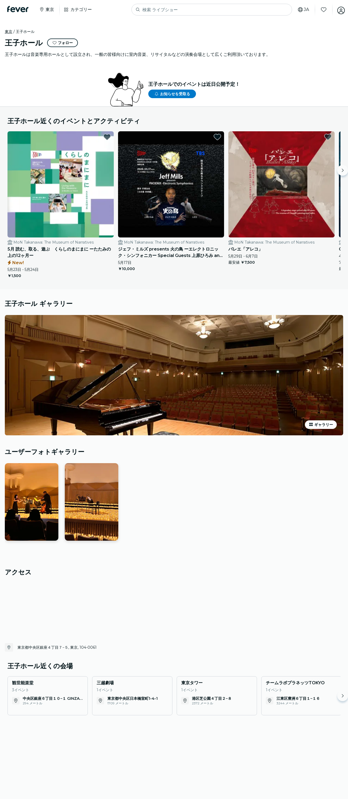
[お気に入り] (320, 9)
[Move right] (342, 170)
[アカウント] (338, 9)
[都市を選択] (47, 9)
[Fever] (19, 9)
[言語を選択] (300, 9)
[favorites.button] (80, 136)
